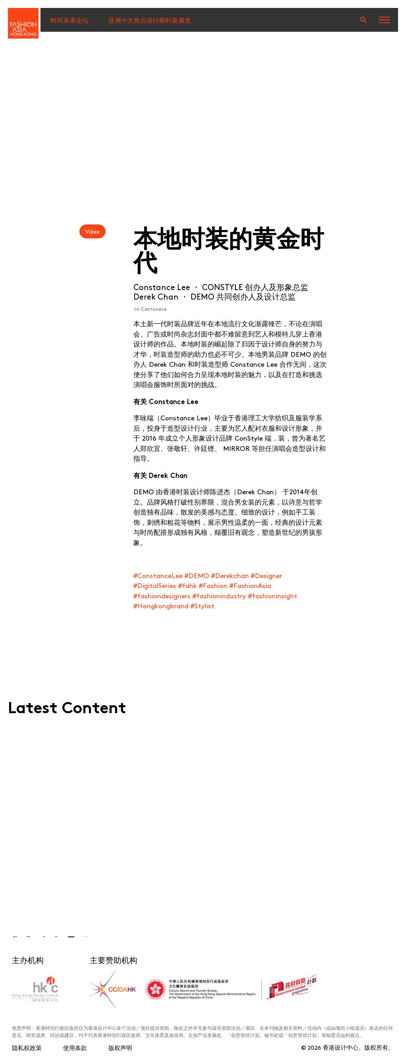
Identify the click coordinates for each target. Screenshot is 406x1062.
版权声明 (120, 1047)
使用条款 (75, 1047)
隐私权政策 (27, 1047)
